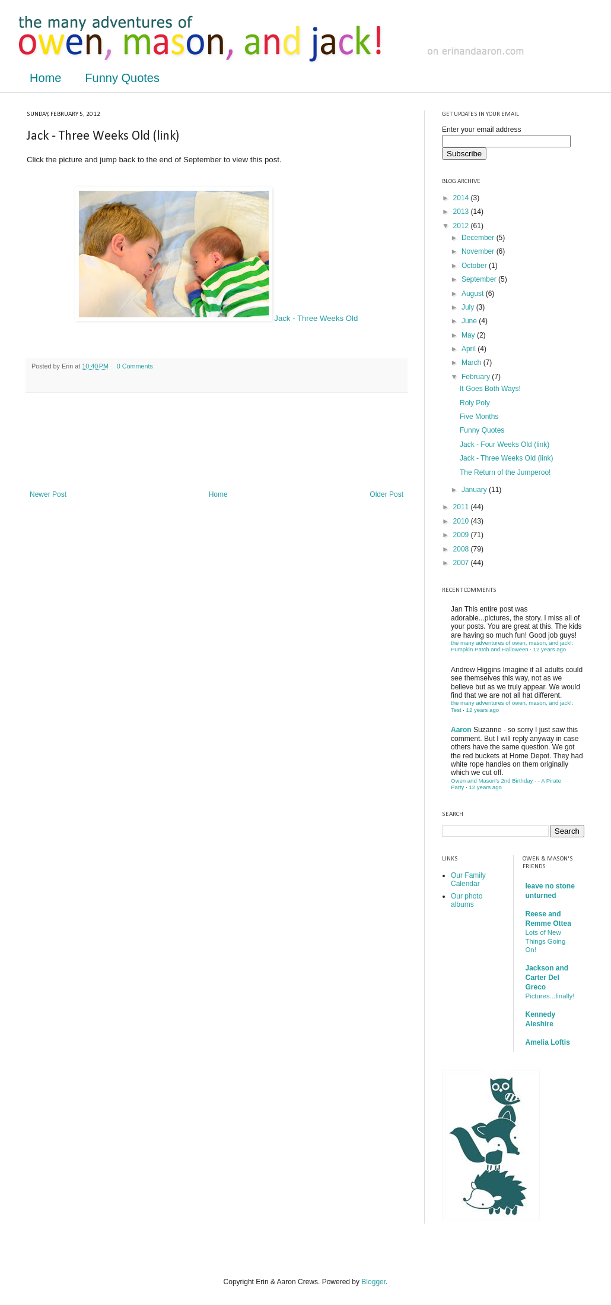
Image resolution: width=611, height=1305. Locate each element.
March (472, 362)
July (469, 307)
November (479, 251)
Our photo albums (466, 900)
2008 (462, 549)
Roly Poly (475, 403)
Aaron (461, 730)
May (469, 335)
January (475, 490)
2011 (462, 507)
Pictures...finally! (550, 996)
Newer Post (48, 494)
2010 (462, 521)
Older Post (386, 494)
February (477, 377)
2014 (462, 198)
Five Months (479, 416)
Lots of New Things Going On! (546, 941)
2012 (462, 226)
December (479, 238)
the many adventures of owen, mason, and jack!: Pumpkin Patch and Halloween (512, 646)
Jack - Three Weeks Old (216, 318)
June (470, 321)
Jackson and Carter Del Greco (547, 977)
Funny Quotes (122, 77)
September (480, 279)
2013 (462, 211)
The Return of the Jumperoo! (505, 472)
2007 (462, 563)
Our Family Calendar (468, 879)
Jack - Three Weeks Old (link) (506, 458)
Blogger (373, 1282)
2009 (462, 535)
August (474, 293)
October (475, 265)
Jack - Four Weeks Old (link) (504, 444)
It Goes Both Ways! (490, 388)
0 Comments (135, 366)
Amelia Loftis (548, 1042)
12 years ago (549, 649)
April (470, 349)
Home (45, 77)
